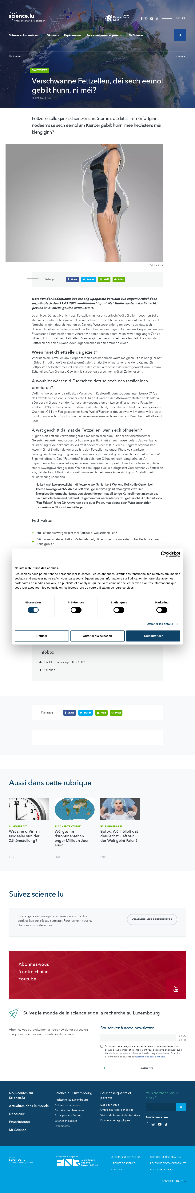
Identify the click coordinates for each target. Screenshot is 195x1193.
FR (183, 18)
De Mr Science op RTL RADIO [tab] (64, 662)
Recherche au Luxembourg (71, 1100)
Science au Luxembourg (25, 35)
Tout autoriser (153, 635)
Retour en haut (174, 1181)
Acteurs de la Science (68, 1105)
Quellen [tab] (49, 670)
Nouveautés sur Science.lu (21, 1095)
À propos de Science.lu (125, 1157)
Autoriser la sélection (97, 635)
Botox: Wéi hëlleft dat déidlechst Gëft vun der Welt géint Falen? (119, 836)
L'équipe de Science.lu (124, 1163)
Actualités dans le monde (29, 1106)
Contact (116, 1169)
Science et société (66, 1121)
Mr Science (136, 35)
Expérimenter (73, 35)
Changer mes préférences (152, 919)
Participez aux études (68, 1115)
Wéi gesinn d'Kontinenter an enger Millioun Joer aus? (72, 838)
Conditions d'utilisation (165, 1157)
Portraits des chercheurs (69, 1110)
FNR (49, 98)
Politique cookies (161, 1169)
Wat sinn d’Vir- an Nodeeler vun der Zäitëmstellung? (24, 836)
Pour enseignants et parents (105, 35)
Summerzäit (18, 826)
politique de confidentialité (150, 1056)
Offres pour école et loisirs (116, 1110)
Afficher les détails (160, 623)
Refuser (42, 635)
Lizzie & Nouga (109, 1104)
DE (178, 18)
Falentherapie (111, 826)
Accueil (181, 56)
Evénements (62, 1126)
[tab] (97, 532)
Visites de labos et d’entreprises (120, 1115)
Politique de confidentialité (168, 1163)
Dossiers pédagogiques (115, 1120)
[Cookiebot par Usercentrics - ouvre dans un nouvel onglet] (163, 554)
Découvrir (53, 35)
